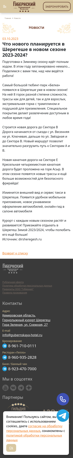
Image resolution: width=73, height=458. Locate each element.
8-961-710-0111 (22, 345)
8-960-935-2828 (22, 357)
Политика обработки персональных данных (27, 285)
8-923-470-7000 (22, 368)
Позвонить (63, 399)
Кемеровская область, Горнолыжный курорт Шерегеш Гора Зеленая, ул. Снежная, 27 (26, 320)
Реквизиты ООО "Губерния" (18, 289)
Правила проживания (14, 292)
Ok (11, 448)
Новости (17, 18)
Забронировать (56, 6)
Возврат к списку (15, 253)
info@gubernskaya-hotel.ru (22, 335)
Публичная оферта (13, 282)
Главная (8, 18)
